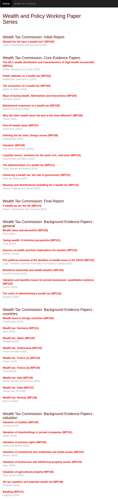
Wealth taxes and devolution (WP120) (25, 230)
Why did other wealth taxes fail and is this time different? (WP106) (43, 115)
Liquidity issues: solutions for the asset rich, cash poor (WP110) (42, 155)
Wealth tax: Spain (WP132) (19, 338)
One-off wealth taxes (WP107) (21, 125)
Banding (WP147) (13, 491)
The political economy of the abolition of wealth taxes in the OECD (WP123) (48, 260)
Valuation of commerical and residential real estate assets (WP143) (43, 452)
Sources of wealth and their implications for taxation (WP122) (40, 250)
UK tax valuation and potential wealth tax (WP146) (33, 481)
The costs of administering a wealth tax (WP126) (32, 293)
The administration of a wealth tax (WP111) (29, 165)
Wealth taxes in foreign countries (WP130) (28, 318)
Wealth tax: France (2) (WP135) (21, 367)
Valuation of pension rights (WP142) (24, 442)
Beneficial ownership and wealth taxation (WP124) (33, 270)
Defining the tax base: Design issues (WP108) (30, 135)
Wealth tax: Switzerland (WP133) (22, 348)
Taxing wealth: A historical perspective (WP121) (32, 240)
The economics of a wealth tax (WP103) (27, 85)
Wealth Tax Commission (25, 3)
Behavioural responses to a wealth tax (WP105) (31, 105)
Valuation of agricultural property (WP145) (28, 471)
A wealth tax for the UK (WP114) (22, 205)
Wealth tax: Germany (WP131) (21, 328)
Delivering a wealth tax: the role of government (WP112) (36, 175)
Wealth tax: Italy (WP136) (18, 377)
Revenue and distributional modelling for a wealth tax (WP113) (41, 185)
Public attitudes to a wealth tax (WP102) (27, 75)
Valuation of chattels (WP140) (20, 422)
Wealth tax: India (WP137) (18, 387)
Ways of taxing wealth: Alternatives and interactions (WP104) (40, 95)
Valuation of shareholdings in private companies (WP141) (38, 432)
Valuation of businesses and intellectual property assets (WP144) (42, 462)
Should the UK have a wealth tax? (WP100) (29, 41)
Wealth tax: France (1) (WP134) (21, 358)
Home (6, 3)
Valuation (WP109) (14, 145)
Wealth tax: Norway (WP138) (20, 397)
